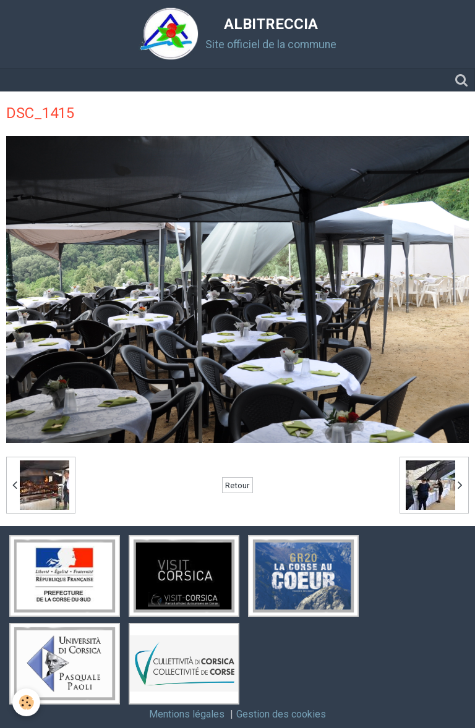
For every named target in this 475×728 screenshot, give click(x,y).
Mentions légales (187, 714)
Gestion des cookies (281, 714)
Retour (237, 485)
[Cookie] (26, 702)
